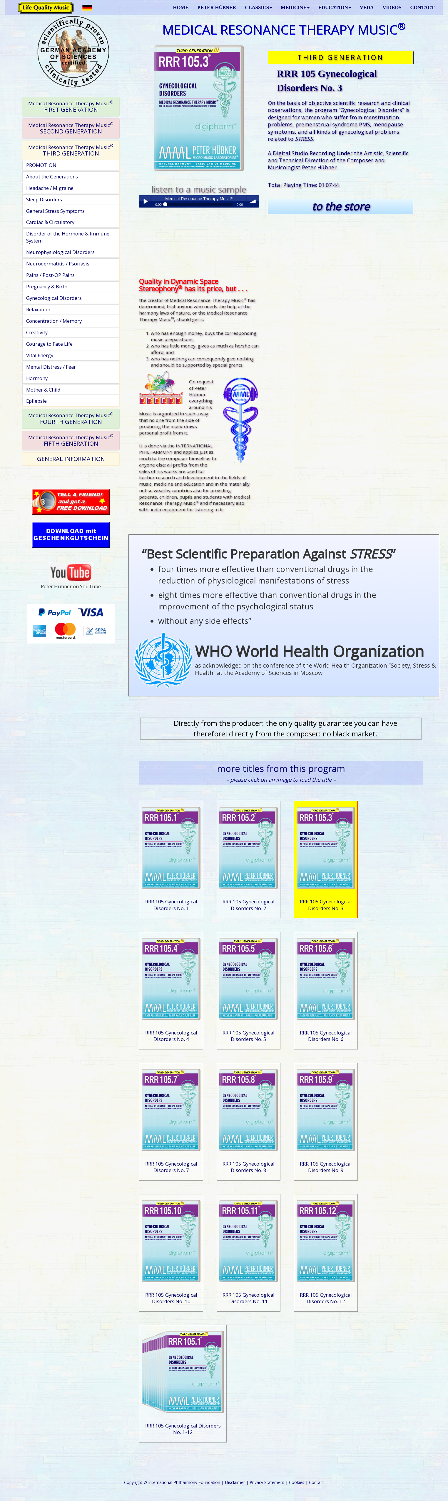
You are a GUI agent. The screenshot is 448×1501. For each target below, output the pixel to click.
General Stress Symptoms (55, 211)
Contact (316, 1482)
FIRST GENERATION (70, 106)
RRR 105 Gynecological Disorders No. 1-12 (183, 1428)
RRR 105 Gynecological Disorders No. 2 (249, 904)
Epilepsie (36, 400)
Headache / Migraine (49, 188)
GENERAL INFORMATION (71, 459)
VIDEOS (391, 7)
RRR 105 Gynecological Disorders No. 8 (249, 1167)
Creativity (37, 332)
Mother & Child (43, 389)
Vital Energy (39, 355)
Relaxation (38, 309)
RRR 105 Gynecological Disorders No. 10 (171, 1298)
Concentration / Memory (54, 320)
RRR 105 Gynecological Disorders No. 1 (171, 904)
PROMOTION (41, 165)
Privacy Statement (267, 1482)
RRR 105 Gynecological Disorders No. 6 (326, 1035)
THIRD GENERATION (70, 150)
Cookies (296, 1482)
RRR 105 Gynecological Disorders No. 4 (171, 1035)
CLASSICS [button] (258, 7)
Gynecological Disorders (54, 298)
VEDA (367, 7)
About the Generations (52, 176)
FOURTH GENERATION (70, 418)
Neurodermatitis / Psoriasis (57, 263)
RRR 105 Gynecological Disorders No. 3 (326, 904)
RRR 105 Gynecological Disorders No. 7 (171, 1167)
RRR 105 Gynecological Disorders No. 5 (249, 1035)
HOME (180, 7)
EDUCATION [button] (334, 7)
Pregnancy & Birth (46, 286)
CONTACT (422, 7)
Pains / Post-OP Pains (50, 275)
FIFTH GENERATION (70, 440)
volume (253, 201)
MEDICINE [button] (295, 7)
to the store (341, 206)
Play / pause (145, 201)
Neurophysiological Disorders (60, 252)
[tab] (70, 106)
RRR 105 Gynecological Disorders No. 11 (249, 1298)
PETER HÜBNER (217, 7)
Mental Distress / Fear (51, 366)
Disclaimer (235, 1482)
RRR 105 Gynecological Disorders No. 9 (326, 1167)
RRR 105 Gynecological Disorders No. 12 (326, 1298)
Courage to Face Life (49, 343)
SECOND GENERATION (70, 128)
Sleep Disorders (44, 199)
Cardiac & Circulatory (50, 222)
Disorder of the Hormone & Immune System (67, 237)
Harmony (37, 378)
